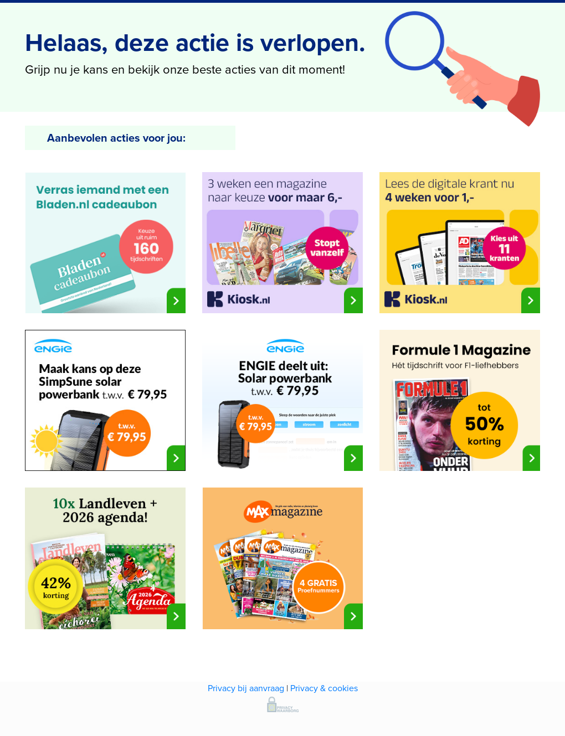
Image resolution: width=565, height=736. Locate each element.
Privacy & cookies (324, 688)
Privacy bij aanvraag (246, 688)
